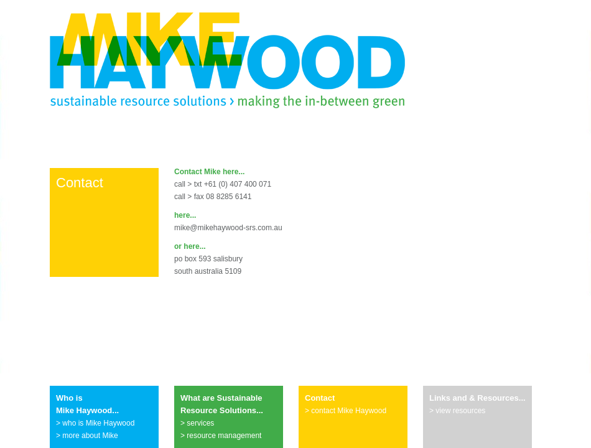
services (200, 423)
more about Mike (90, 435)
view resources (460, 410)
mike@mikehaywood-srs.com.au (228, 227)
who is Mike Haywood (98, 423)
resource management (224, 435)
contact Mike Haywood (348, 410)
